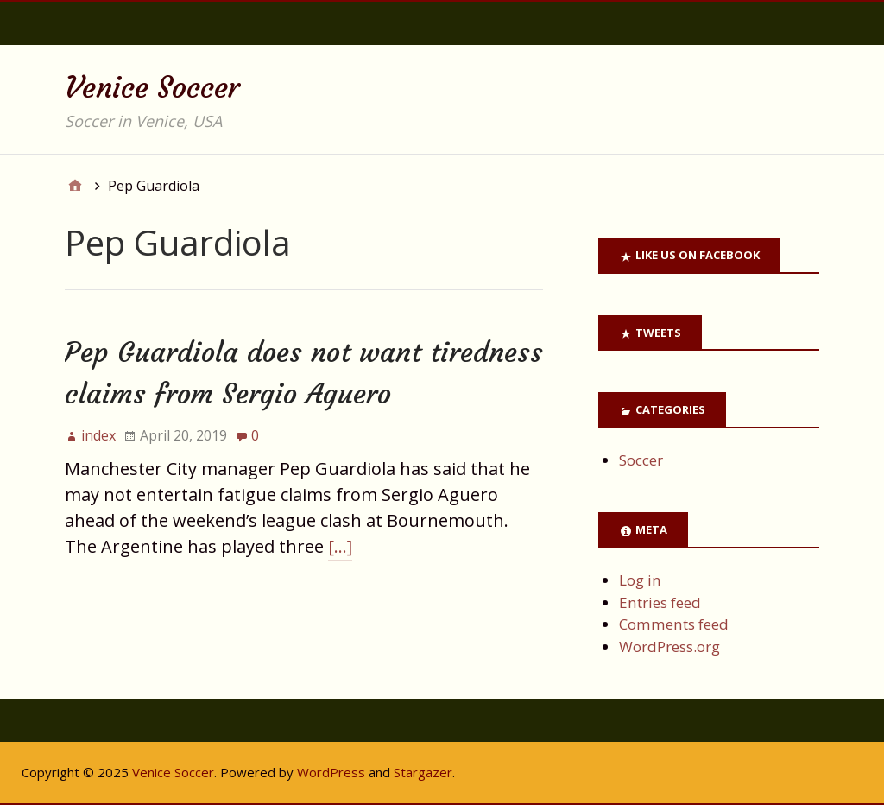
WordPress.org (669, 646)
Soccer (641, 460)
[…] (340, 546)
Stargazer (423, 772)
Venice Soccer (152, 87)
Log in (640, 580)
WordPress (331, 772)
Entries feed (660, 602)
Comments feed (674, 624)
